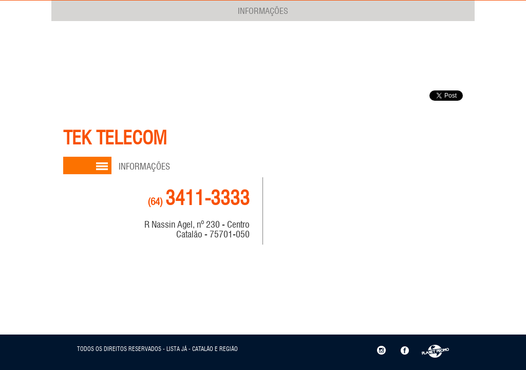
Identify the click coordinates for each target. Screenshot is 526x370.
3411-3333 (198, 198)
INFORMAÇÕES (263, 11)
